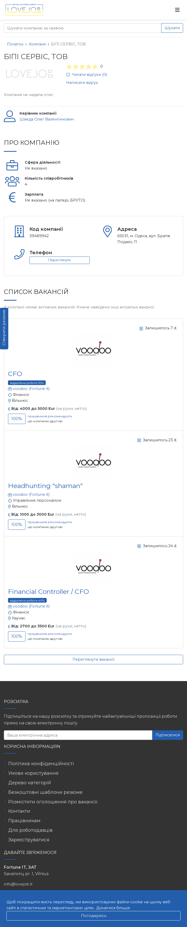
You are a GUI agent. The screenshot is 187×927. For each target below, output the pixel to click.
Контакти (19, 811)
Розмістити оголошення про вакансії (53, 802)
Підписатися (168, 735)
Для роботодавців (30, 830)
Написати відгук (82, 82)
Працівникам (24, 821)
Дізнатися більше (113, 908)
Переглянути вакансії (93, 659)
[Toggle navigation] (177, 10)
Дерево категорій (29, 783)
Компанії (37, 44)
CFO (15, 374)
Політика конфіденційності (41, 763)
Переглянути (59, 260)
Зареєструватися (29, 840)
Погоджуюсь (93, 915)
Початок (15, 44)
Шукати (172, 28)
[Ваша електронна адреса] (78, 735)
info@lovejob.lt (18, 884)
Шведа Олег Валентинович (47, 119)
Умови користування (33, 773)
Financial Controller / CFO (48, 591)
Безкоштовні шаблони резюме (45, 792)
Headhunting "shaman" (45, 486)
